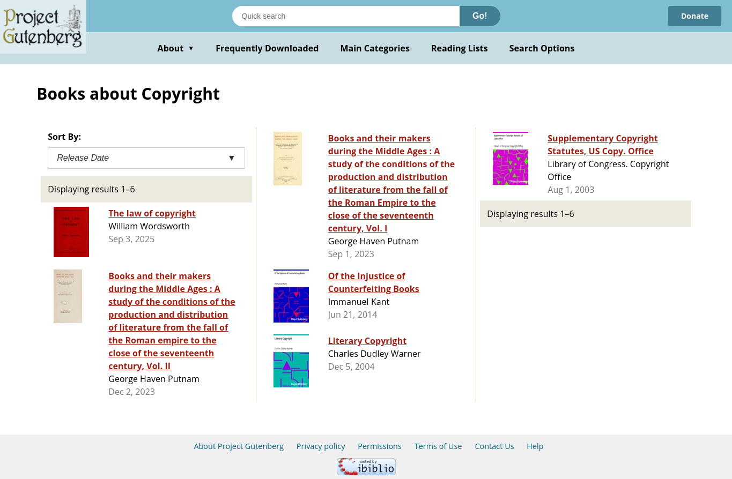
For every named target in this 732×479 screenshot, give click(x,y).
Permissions (380, 446)
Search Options (542, 48)
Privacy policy (321, 446)
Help (535, 446)
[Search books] (346, 16)
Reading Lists (459, 48)
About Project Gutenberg (239, 446)
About (176, 48)
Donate (694, 16)
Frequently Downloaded (267, 48)
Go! (479, 15)
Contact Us (494, 446)
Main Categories (375, 48)
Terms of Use (438, 446)
